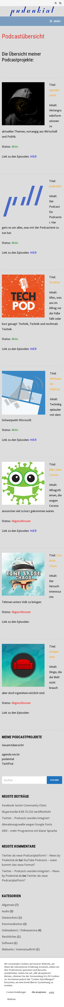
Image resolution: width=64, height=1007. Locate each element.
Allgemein (8, 905)
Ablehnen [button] (11, 999)
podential (8, 759)
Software (7, 943)
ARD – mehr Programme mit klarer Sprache (29, 831)
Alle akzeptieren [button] (39, 992)
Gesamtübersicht (13, 745)
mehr (51, 992)
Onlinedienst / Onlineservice (19, 930)
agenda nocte (10, 754)
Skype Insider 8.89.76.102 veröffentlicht (26, 812)
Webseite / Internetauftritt (18, 949)
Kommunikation (12, 924)
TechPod (7, 764)
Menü (55, 21)
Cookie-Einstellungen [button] (16, 992)
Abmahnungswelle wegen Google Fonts (27, 824)
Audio (5, 911)
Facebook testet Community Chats (24, 805)
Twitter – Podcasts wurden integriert (25, 818)
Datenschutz (10, 917)
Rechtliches (9, 937)
